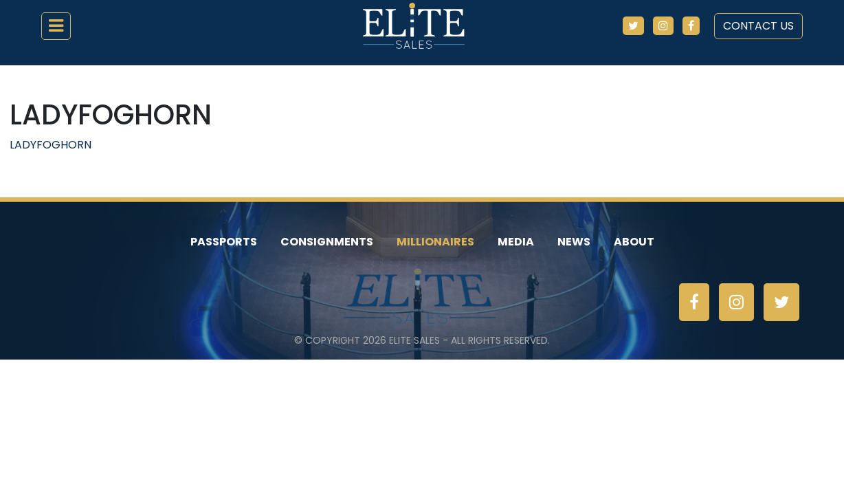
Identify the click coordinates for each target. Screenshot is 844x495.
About (634, 242)
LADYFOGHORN (50, 145)
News (573, 242)
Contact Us (758, 26)
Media (516, 242)
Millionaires (435, 242)
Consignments (326, 242)
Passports (223, 242)
